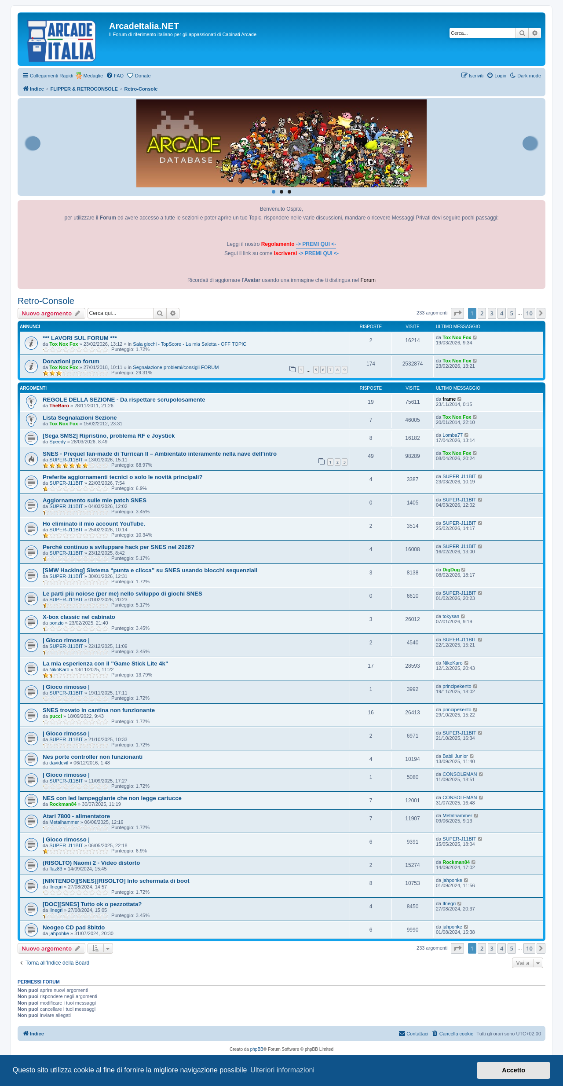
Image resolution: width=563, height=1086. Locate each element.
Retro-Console (46, 301)
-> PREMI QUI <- (316, 244)
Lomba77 (452, 435)
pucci (55, 716)
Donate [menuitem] (142, 75)
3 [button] (492, 313)
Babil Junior (455, 756)
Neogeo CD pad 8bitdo (74, 927)
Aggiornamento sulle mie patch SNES (94, 500)
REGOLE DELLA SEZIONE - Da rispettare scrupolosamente (124, 399)
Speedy (57, 441)
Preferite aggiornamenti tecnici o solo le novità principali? (122, 477)
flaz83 (55, 868)
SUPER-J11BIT (66, 459)
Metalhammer (64, 822)
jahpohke (452, 880)
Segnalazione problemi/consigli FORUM (176, 367)
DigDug (451, 569)
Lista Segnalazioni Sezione (80, 417)
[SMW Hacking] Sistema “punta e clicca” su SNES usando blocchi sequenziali (150, 570)
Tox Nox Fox (63, 344)
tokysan (450, 616)
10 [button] (529, 313)
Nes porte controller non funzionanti (93, 756)
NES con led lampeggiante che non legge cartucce (112, 798)
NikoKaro (59, 669)
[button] (457, 313)
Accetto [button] (513, 1070)
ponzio (56, 622)
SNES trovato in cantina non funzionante (99, 710)
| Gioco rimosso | (66, 640)
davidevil (58, 762)
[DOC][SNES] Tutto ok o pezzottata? (92, 904)
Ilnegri (55, 886)
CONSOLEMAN (459, 774)
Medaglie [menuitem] (93, 75)
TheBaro (59, 405)
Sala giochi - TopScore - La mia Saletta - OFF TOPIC (189, 344)
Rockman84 (63, 804)
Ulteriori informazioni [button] (282, 1070)
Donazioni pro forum (71, 361)
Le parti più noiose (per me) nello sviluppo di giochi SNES (122, 593)
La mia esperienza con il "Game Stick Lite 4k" (105, 663)
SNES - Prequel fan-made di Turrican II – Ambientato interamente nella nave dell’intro (160, 453)
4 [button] (501, 313)
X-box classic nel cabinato (79, 617)
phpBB (256, 1049)
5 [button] (511, 313)
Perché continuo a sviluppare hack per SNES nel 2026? (118, 547)
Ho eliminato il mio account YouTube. (94, 523)
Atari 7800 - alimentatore (76, 816)
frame (449, 399)
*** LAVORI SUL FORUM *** (80, 338)
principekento (456, 686)
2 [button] (481, 313)
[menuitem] (115, 75)
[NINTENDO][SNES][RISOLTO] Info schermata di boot (116, 881)
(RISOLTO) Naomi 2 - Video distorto (91, 862)
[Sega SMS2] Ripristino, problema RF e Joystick (109, 435)
